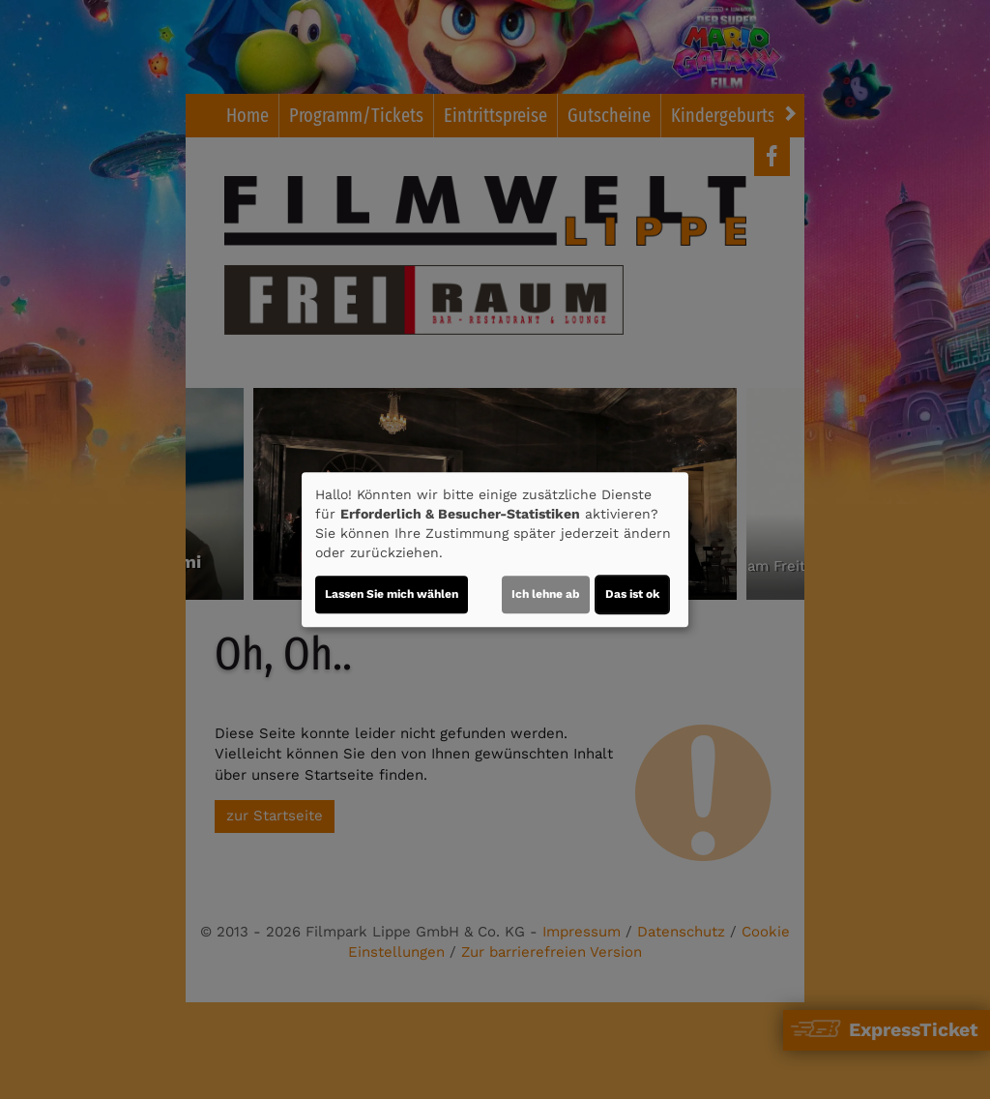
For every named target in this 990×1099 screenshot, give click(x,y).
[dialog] (495, 549)
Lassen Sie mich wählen (391, 594)
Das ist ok (632, 594)
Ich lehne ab (545, 594)
